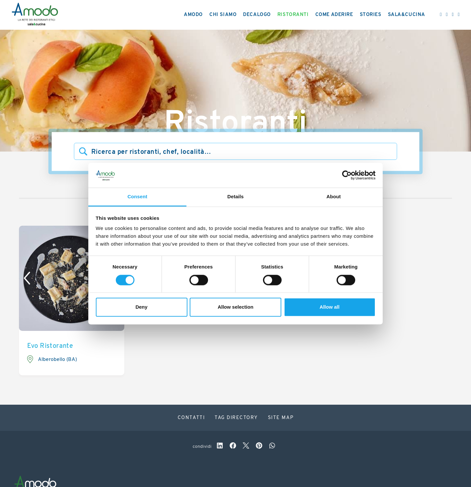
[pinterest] (259, 446)
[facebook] (233, 446)
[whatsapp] (272, 446)
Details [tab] (235, 197)
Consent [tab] (138, 197)
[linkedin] (220, 446)
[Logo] (34, 15)
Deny (141, 307)
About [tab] (333, 197)
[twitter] (246, 446)
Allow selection (235, 307)
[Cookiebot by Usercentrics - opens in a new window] (346, 175)
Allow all (330, 307)
